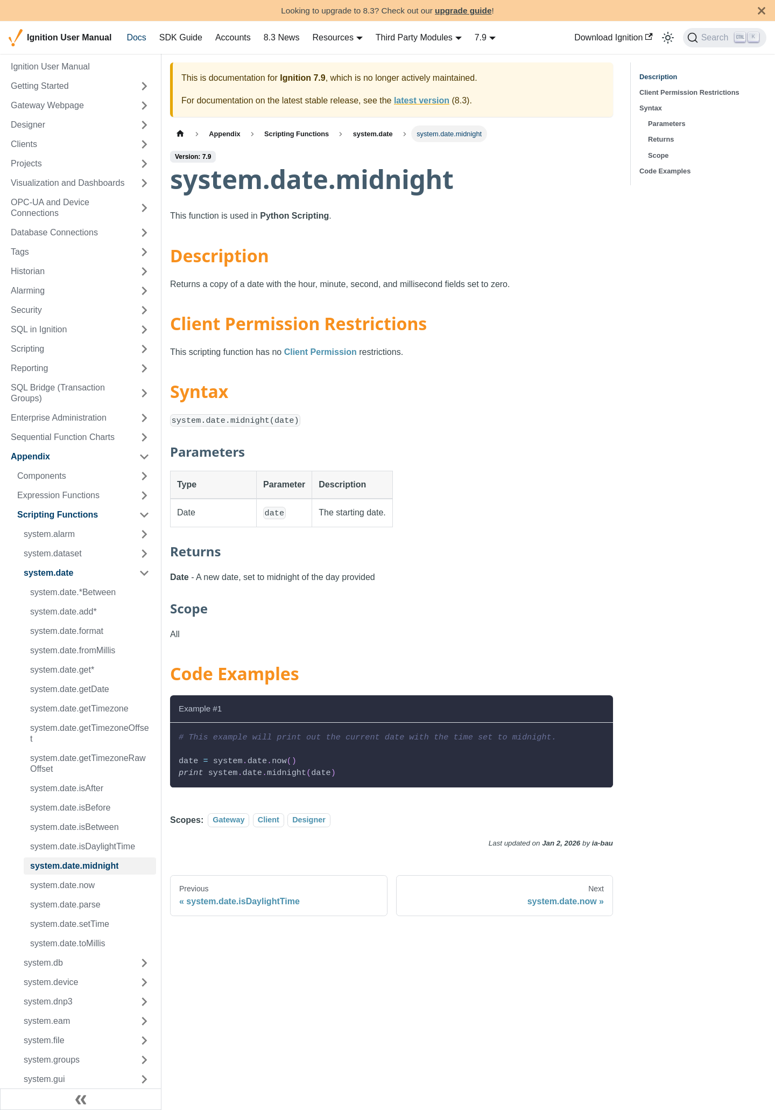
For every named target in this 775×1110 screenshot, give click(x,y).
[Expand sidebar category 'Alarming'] (144, 290)
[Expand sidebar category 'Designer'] (144, 125)
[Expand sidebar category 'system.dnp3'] (144, 1001)
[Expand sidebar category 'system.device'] (144, 982)
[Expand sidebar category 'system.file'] (144, 1040)
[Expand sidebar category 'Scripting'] (144, 349)
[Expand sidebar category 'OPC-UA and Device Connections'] (144, 208)
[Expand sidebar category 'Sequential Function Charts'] (144, 437)
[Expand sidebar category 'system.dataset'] (144, 553)
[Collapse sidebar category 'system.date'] (144, 573)
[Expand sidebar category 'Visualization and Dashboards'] (144, 183)
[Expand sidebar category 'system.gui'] (144, 1079)
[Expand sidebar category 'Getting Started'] (144, 86)
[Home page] (180, 133)
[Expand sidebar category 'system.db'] (144, 963)
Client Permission (320, 352)
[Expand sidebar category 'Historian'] (144, 271)
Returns (661, 139)
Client (268, 820)
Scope (658, 155)
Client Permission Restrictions (689, 92)
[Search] (724, 37)
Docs (136, 37)
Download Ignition (613, 37)
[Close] (761, 10)
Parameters (667, 124)
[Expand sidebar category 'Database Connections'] (144, 232)
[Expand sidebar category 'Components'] (144, 476)
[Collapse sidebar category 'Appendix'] (144, 456)
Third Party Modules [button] (414, 37)
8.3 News (282, 37)
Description (658, 77)
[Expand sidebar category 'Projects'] (144, 163)
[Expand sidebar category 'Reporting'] (144, 368)
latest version (421, 100)
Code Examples (665, 171)
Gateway (228, 820)
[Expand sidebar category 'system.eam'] (144, 1021)
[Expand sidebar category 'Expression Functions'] (144, 495)
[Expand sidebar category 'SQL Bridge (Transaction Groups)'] (144, 393)
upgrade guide (463, 10)
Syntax (650, 108)
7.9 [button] (481, 37)
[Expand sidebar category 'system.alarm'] (144, 534)
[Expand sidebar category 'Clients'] (144, 144)
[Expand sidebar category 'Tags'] (144, 252)
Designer (309, 820)
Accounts (233, 37)
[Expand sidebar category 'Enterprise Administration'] (144, 418)
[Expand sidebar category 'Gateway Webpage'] (144, 105)
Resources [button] (332, 37)
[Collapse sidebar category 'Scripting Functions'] (144, 514)
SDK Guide (180, 37)
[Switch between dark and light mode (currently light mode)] (668, 37)
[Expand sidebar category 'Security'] (144, 310)
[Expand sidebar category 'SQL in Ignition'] (144, 329)
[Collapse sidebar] (80, 1099)
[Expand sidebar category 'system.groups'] (144, 1060)
